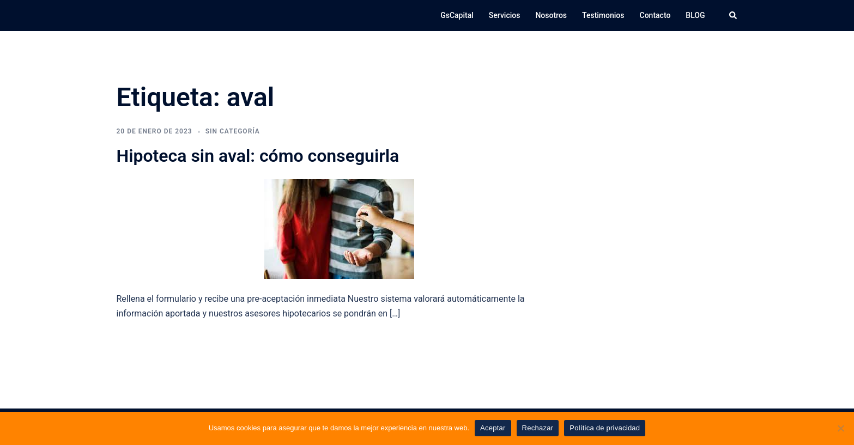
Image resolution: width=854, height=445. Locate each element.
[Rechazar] (840, 428)
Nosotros (551, 15)
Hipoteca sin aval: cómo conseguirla (258, 155)
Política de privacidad (605, 428)
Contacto (655, 15)
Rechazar (538, 428)
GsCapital (457, 15)
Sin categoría (232, 131)
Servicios (504, 15)
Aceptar (493, 428)
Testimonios (603, 15)
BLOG (695, 15)
